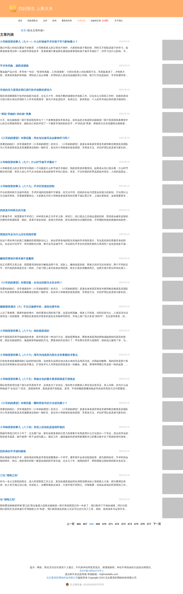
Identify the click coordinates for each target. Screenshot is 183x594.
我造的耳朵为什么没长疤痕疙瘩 (18, 234)
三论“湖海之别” (9, 475)
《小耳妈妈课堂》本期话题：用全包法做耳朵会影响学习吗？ (35, 137)
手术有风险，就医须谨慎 (14, 65)
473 (123, 523)
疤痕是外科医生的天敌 (13, 210)
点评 (45, 20)
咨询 (54, 20)
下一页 (157, 523)
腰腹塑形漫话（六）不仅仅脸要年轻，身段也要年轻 (30, 306)
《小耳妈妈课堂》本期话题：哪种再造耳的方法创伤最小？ (33, 403)
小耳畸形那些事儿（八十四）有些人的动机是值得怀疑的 (32, 427)
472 (117, 523)
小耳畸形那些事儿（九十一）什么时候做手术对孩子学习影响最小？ (39, 41)
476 (142, 523)
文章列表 (81, 20)
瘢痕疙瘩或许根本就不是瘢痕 (17, 258)
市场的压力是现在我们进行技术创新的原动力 (26, 89)
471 (110, 523)
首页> (24, 30)
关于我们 (118, 20)
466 (78, 523)
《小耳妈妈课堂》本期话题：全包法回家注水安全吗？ (31, 282)
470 (104, 523)
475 (136, 523)
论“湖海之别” (8, 499)
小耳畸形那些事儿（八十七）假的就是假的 (24, 330)
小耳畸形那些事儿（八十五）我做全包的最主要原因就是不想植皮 (37, 378)
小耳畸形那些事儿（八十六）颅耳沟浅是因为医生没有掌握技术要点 (39, 354)
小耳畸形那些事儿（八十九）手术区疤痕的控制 (27, 186)
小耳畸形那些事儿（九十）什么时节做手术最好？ (28, 162)
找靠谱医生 (32, 20)
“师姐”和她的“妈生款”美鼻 (15, 113)
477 (149, 523)
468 (91, 523)
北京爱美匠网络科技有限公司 (62, 577)
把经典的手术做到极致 (13, 451)
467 (85, 523)
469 (98, 523)
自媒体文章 (100, 20)
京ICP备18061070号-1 (91, 570)
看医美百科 (67, 20)
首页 (20, 20)
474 (130, 523)
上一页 (70, 523)
